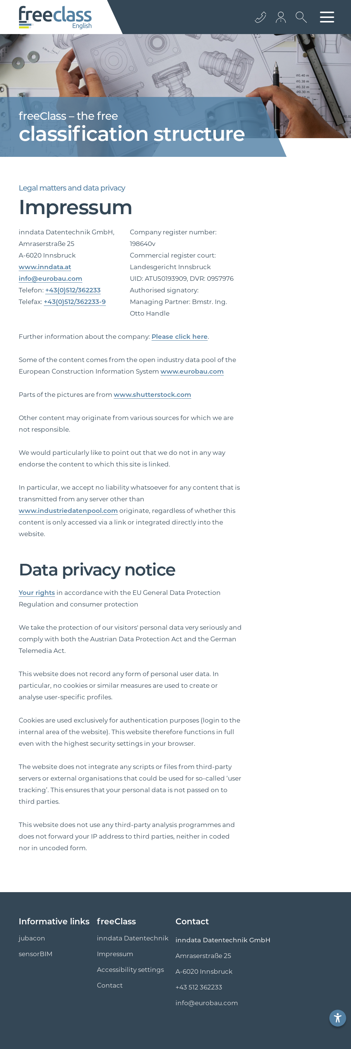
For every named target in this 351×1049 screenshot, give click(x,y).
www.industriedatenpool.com (68, 510)
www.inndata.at (45, 267)
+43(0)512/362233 (73, 290)
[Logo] (55, 17)
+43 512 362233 (199, 987)
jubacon (32, 938)
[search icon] (299, 23)
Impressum (115, 954)
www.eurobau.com (192, 371)
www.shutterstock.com (152, 394)
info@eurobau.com (50, 278)
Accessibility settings (130, 969)
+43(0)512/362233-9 (75, 301)
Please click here (180, 336)
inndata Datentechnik (132, 938)
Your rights (37, 592)
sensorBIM (35, 954)
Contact (110, 985)
